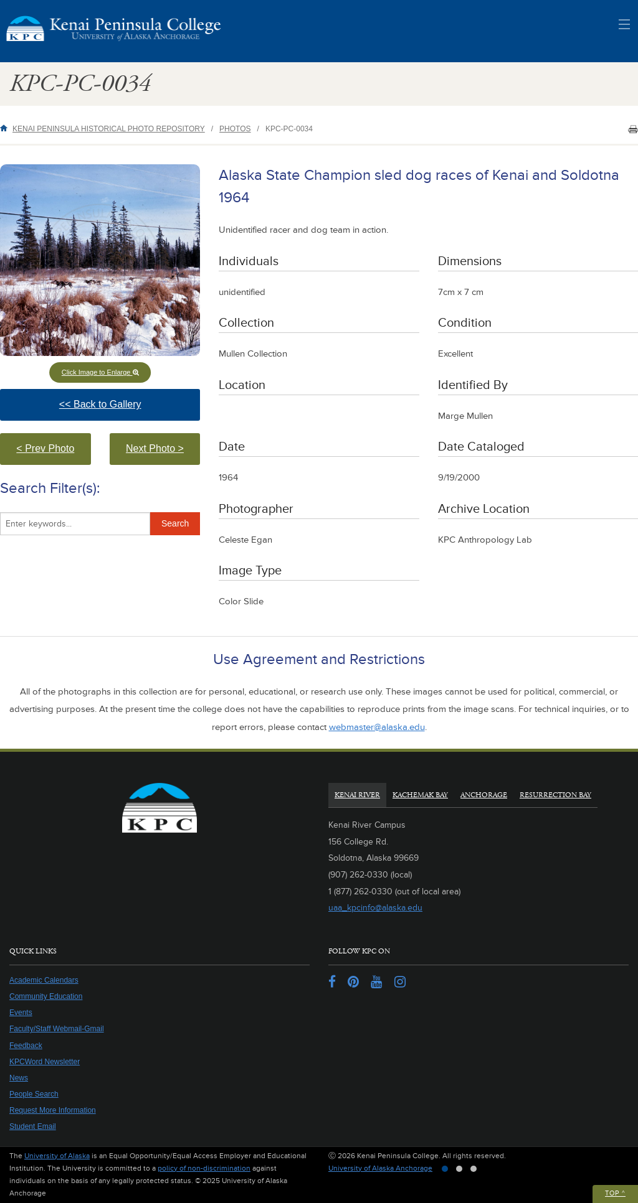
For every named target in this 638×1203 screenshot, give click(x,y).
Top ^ (615, 1193)
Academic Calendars (44, 980)
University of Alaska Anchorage (380, 1168)
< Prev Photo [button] (53, 454)
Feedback (25, 1045)
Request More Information (52, 1110)
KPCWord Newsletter (44, 1061)
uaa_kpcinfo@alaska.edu (375, 907)
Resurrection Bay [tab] (555, 795)
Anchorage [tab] (483, 795)
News (18, 1078)
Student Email (32, 1126)
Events (20, 1012)
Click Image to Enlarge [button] (100, 372)
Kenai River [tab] (357, 795)
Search (175, 523)
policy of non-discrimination (204, 1168)
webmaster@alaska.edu (377, 727)
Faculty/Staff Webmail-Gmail (56, 1028)
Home (6, 127)
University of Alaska (57, 1156)
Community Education (45, 996)
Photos (234, 128)
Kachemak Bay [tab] (420, 795)
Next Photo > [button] (163, 454)
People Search (34, 1094)
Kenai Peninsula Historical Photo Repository (108, 128)
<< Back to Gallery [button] (124, 410)
